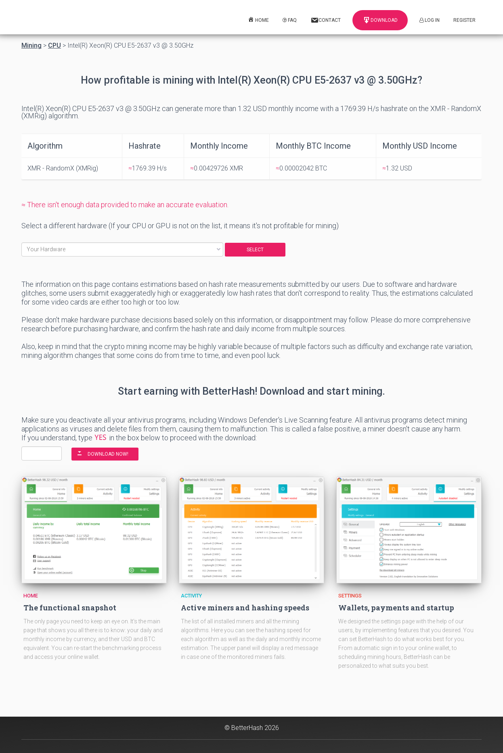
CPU (54, 45)
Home (30, 596)
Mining (31, 45)
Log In (429, 20)
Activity (191, 596)
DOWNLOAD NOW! (108, 454)
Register (464, 20)
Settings (350, 596)
